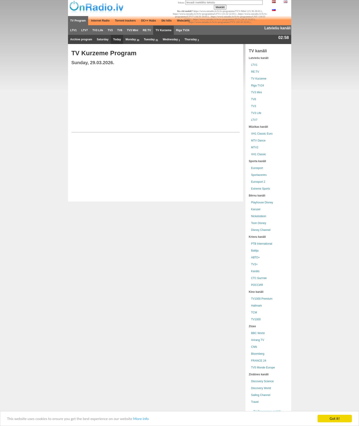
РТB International (261, 243)
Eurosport (257, 168)
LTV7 (84, 30)
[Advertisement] (204, 98)
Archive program (81, 39)
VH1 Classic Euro (262, 133)
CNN (254, 347)
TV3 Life (97, 30)
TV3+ (254, 264)
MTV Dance (258, 140)
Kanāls (255, 271)
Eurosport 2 (258, 181)
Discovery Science (262, 381)
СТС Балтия (259, 278)
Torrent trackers (125, 20)
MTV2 (254, 147)
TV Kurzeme (163, 30)
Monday (132, 39)
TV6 (119, 30)
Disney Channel (261, 230)
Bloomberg (257, 353)
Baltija (255, 250)
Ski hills (166, 20)
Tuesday (151, 39)
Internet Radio (100, 20)
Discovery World (261, 388)
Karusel (256, 209)
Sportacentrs (259, 175)
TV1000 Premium (261, 298)
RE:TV (147, 30)
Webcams (183, 20)
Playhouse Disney (262, 202)
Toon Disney (258, 223)
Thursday (192, 39)
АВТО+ (255, 257)
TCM (254, 312)
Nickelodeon (258, 216)
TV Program (78, 20)
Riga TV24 (182, 30)
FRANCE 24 (258, 360)
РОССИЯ (257, 285)
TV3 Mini (132, 30)
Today (117, 39)
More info (141, 418)
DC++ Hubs (148, 20)
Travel (255, 402)
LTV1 (73, 30)
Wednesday (171, 39)
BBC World (258, 333)
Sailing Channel (260, 395)
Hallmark (256, 305)
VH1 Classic (258, 154)
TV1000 (256, 319)
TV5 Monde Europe (263, 367)
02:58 (283, 37)
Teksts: (181, 2)
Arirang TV (257, 340)
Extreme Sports (260, 188)
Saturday (103, 39)
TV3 (110, 30)
